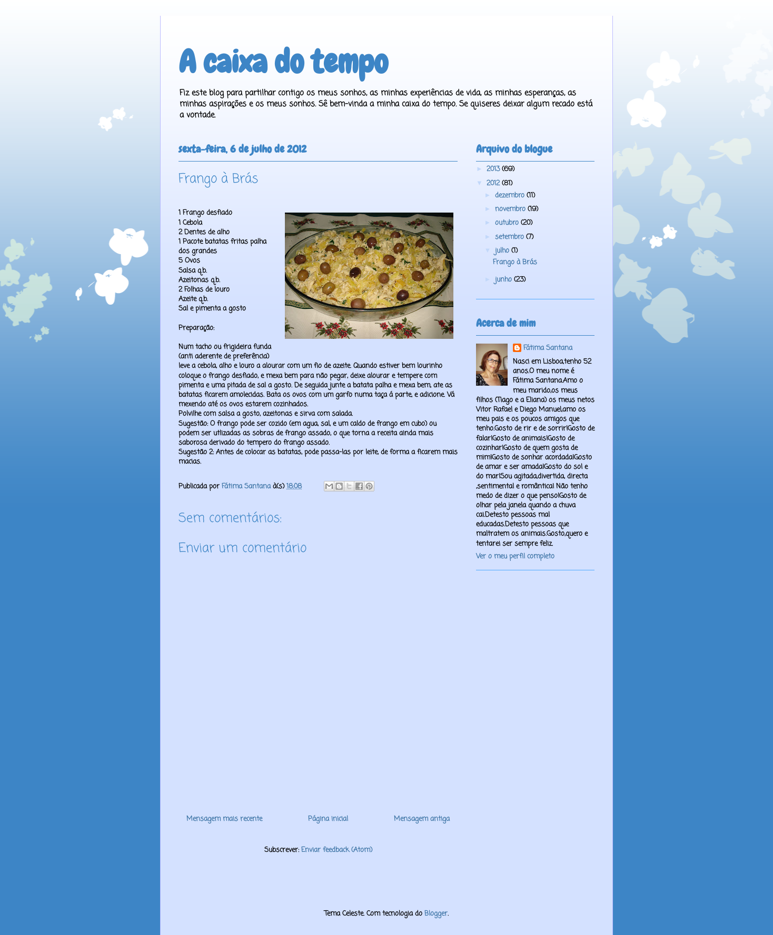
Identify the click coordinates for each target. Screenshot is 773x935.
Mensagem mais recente (224, 819)
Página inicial (328, 819)
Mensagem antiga (422, 819)
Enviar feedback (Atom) (336, 850)
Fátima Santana (547, 348)
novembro (511, 209)
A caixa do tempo (283, 62)
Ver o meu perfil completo (515, 556)
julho (503, 251)
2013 (494, 169)
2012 (494, 183)
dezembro (511, 195)
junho (504, 280)
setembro (510, 237)
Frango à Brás (515, 262)
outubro (508, 223)
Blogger (436, 914)
